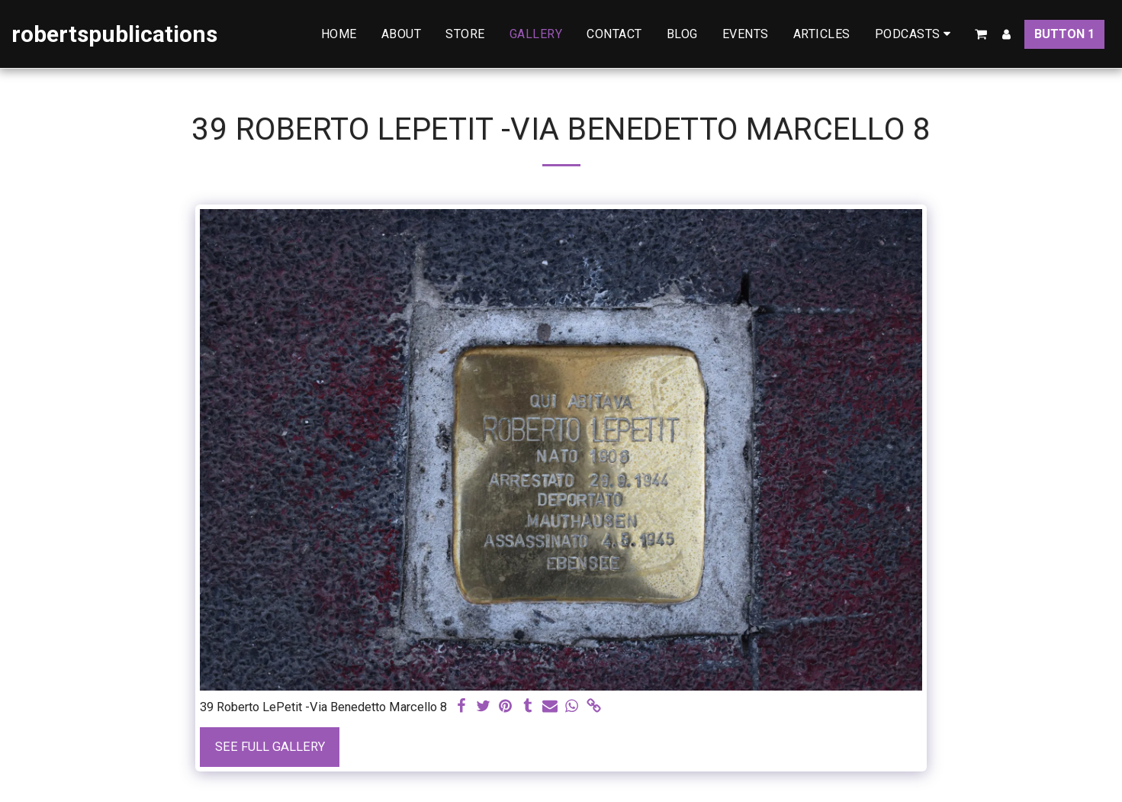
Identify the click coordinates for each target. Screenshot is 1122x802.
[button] (915, 34)
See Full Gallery (270, 746)
